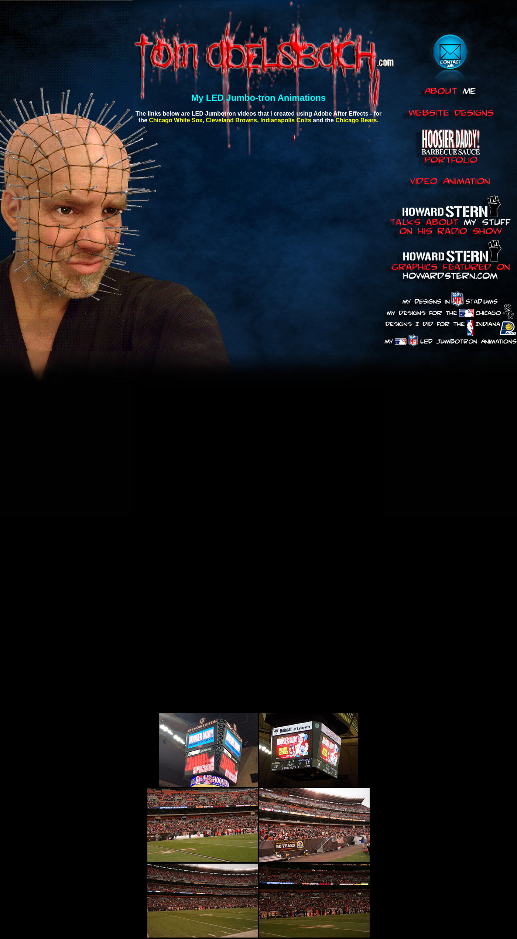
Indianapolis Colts (285, 120)
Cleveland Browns (231, 120)
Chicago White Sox (175, 120)
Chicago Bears (356, 120)
